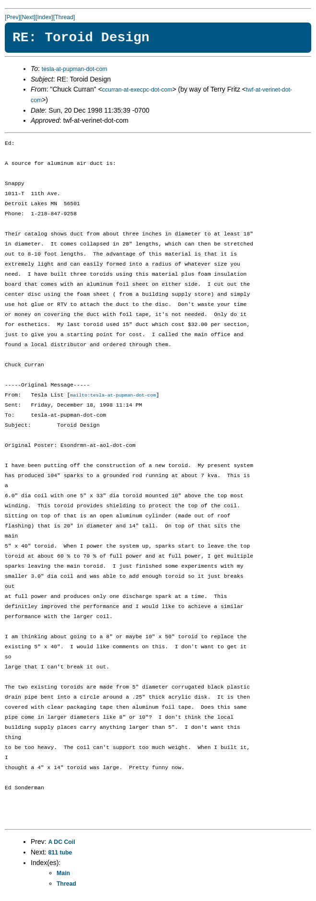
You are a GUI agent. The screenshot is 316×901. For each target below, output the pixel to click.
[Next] (27, 17)
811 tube (60, 853)
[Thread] (64, 17)
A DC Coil (61, 842)
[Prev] (12, 17)
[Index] (44, 17)
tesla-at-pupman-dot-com (74, 69)
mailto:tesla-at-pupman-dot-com (113, 395)
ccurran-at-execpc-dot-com (137, 89)
